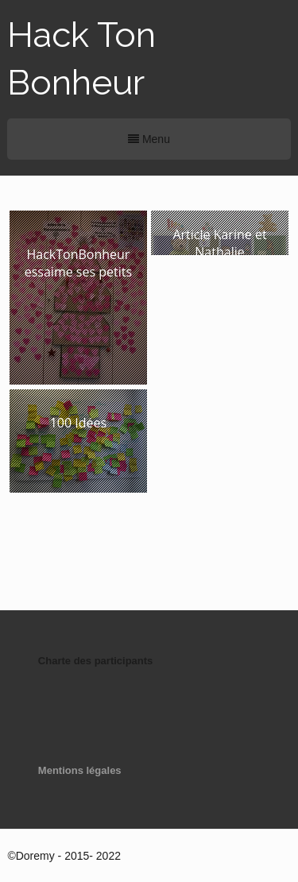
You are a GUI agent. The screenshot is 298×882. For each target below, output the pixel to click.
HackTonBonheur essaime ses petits (78, 263)
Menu (149, 139)
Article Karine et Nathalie (219, 243)
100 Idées (78, 422)
